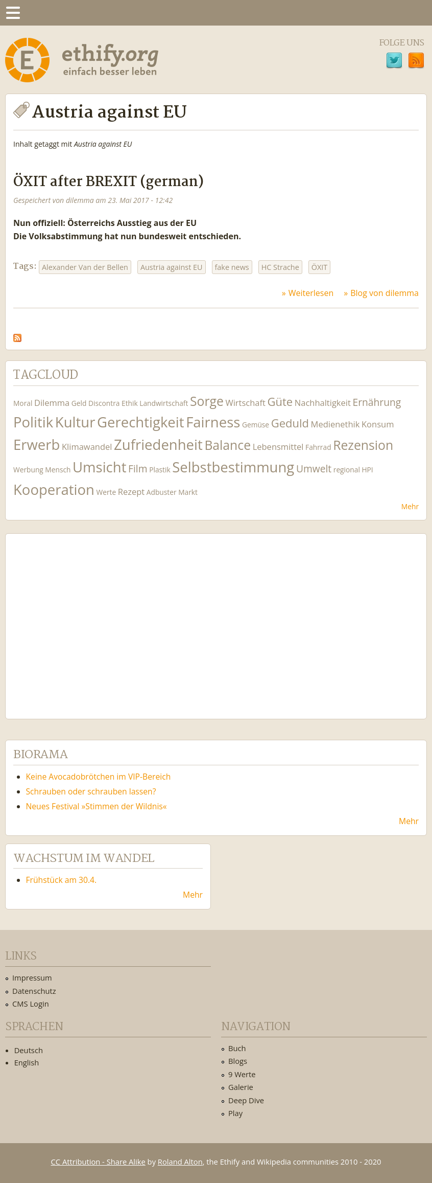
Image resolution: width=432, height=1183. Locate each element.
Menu (13, 13)
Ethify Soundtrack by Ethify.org (89, 618)
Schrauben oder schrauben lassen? (91, 791)
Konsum (378, 424)
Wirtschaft (245, 402)
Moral (22, 403)
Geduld (290, 422)
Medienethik (335, 424)
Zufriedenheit (158, 444)
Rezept (131, 491)
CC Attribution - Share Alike (98, 1161)
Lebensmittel (278, 446)
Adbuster (162, 492)
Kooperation (53, 489)
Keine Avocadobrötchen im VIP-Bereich (98, 776)
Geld (79, 403)
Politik (33, 422)
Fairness (213, 422)
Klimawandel (87, 446)
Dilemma (51, 402)
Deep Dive (246, 1100)
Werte (106, 492)
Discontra (103, 403)
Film (137, 468)
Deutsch (28, 1050)
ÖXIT (319, 267)
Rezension (363, 445)
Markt (188, 492)
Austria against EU (171, 267)
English (26, 1062)
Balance (227, 445)
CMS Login (30, 1003)
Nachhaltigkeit (323, 402)
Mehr (410, 506)
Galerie (240, 1087)
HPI (367, 469)
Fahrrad (318, 447)
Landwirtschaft (163, 403)
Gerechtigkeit (140, 422)
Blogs (237, 1061)
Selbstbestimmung (233, 467)
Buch (237, 1048)
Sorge (207, 401)
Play (235, 1113)
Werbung (28, 469)
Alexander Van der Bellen (85, 267)
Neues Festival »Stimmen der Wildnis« (96, 806)
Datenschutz (34, 991)
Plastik (160, 469)
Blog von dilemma (384, 293)
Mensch (57, 469)
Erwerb (36, 444)
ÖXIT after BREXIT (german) (108, 182)
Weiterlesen (311, 293)
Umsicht (99, 467)
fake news (232, 267)
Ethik (130, 403)
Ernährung (376, 402)
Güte (280, 401)
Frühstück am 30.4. (61, 879)
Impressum (32, 977)
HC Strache (280, 267)
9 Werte (242, 1074)
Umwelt (313, 468)
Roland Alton (180, 1161)
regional (346, 469)
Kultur (75, 422)
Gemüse (255, 424)
